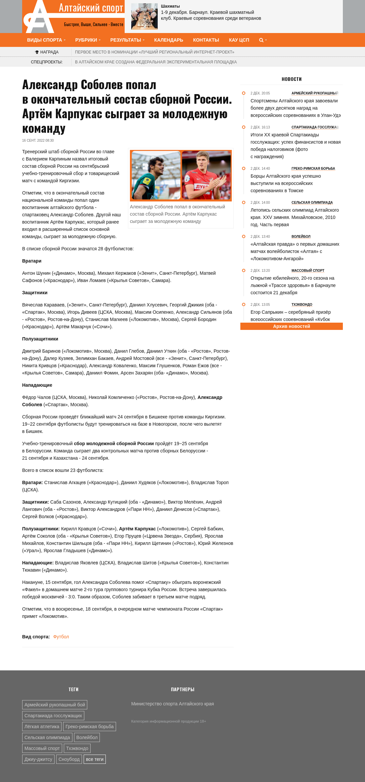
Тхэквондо (77, 748)
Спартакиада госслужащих (53, 715)
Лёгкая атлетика (41, 726)
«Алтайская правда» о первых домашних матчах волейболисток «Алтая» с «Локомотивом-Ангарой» (295, 251)
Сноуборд (69, 759)
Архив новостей (291, 326)
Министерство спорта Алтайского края (172, 703)
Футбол (61, 636)
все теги (94, 759)
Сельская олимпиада (47, 737)
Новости (292, 79)
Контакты (206, 40)
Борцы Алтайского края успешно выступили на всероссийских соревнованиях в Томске (286, 183)
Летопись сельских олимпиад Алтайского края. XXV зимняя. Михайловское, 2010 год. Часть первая (295, 217)
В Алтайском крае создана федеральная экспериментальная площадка (156, 62)
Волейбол (87, 737)
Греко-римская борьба (89, 726)
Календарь (168, 40)
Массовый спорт (42, 748)
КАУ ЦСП (239, 40)
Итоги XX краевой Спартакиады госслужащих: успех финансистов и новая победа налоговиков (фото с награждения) (296, 145)
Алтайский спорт (91, 7)
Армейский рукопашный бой (54, 704)
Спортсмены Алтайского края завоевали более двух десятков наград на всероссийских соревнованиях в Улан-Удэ (296, 108)
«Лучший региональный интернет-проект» (154, 52)
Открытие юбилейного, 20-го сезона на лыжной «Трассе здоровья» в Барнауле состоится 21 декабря (293, 285)
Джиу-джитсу (38, 759)
